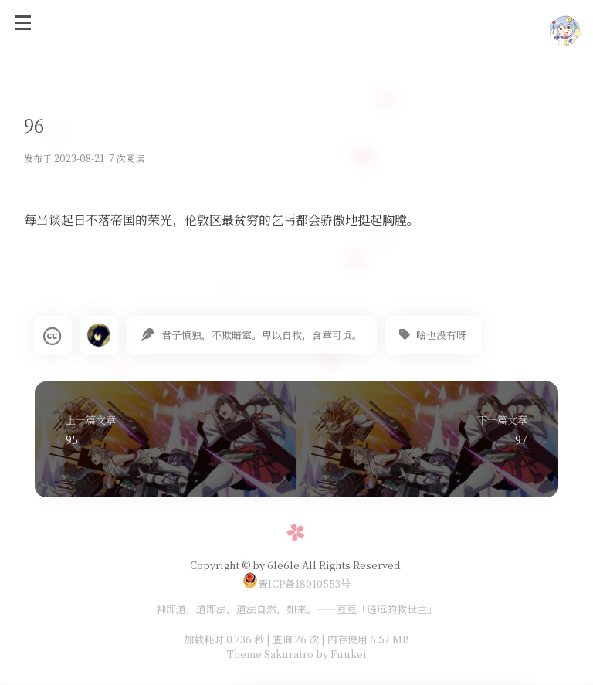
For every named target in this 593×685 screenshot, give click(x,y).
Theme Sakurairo (270, 653)
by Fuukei (340, 653)
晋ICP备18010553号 (296, 583)
